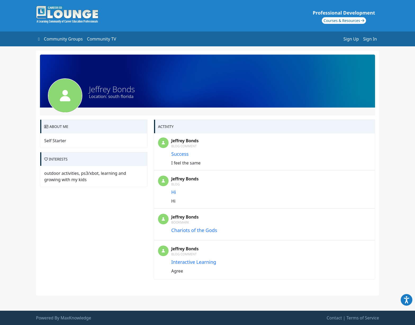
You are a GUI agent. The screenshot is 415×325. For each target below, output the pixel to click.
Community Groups (63, 39)
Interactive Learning (193, 262)
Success (180, 154)
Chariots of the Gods (194, 230)
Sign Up (351, 39)
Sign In (370, 39)
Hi (173, 192)
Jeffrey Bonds (185, 141)
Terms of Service (362, 318)
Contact (334, 318)
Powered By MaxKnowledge (63, 318)
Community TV (101, 39)
